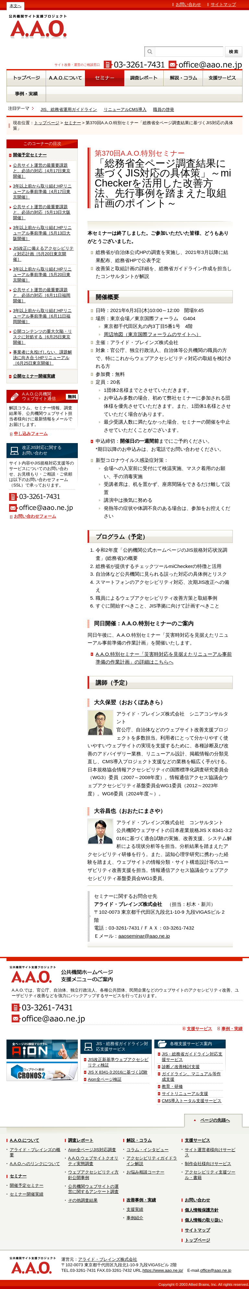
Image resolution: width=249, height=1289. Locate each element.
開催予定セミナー (30, 154)
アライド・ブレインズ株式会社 (107, 1259)
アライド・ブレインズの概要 (35, 1152)
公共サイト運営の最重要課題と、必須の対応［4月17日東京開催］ (41, 171)
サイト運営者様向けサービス (210, 1152)
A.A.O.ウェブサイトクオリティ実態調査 (93, 1161)
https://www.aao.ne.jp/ (162, 1270)
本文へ (15, 6)
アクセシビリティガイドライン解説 (151, 1161)
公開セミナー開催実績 (34, 376)
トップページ (46, 122)
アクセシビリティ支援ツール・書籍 (210, 1175)
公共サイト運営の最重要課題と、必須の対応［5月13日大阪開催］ (41, 212)
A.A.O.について (24, 1140)
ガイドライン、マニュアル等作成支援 (191, 1076)
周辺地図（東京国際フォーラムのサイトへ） (152, 334)
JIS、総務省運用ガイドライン (69, 109)
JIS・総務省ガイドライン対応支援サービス (192, 1057)
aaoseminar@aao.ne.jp (144, 936)
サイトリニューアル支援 (185, 1093)
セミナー (72, 122)
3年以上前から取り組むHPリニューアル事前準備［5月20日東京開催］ (42, 275)
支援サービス (199, 1028)
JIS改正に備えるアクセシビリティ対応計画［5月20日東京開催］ (43, 254)
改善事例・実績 (141, 1200)
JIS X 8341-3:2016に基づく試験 (118, 1072)
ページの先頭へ (215, 1120)
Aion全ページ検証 (105, 1079)
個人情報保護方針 (202, 1210)
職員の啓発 (163, 109)
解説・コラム (139, 1140)
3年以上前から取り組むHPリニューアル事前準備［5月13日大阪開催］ (42, 233)
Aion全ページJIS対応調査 (92, 1149)
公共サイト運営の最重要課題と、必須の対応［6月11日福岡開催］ (41, 295)
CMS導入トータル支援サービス (191, 1100)
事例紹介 (134, 1217)
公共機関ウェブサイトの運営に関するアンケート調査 (93, 1189)
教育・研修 (172, 1086)
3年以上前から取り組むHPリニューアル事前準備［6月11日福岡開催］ (42, 316)
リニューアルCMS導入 (125, 109)
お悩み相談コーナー (145, 1172)
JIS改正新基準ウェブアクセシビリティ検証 (118, 1062)
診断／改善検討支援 (181, 1066)
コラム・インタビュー (147, 1149)
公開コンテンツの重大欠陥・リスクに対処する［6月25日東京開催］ (42, 337)
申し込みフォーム (31, 433)
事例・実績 (232, 1028)
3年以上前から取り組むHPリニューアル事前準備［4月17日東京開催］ (42, 191)
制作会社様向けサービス (208, 1163)
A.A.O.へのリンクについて (35, 1163)
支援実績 (134, 1209)
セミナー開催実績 (26, 1194)
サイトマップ (223, 4)
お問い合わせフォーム (35, 516)
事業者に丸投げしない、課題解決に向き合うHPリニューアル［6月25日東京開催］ (42, 358)
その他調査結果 (83, 1200)
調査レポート (80, 1140)
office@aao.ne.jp (215, 1270)
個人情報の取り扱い (204, 1220)
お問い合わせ (188, 4)
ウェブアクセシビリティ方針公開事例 (93, 1175)
